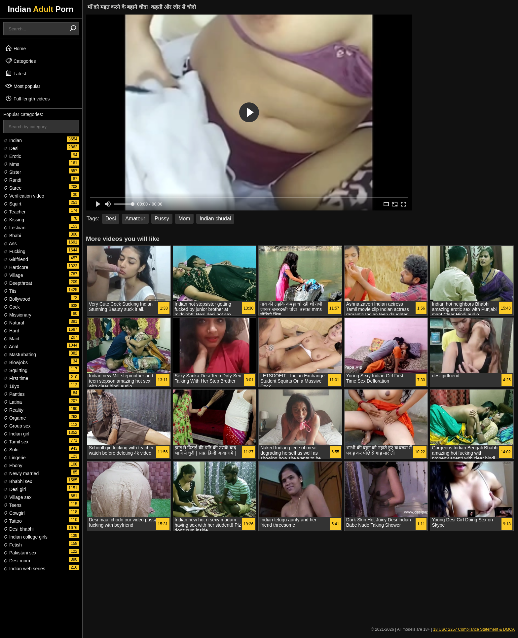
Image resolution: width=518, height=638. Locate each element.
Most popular (22, 86)
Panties (14, 394)
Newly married (21, 473)
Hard (11, 330)
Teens (12, 505)
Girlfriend (15, 259)
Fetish (12, 544)
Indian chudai (215, 218)
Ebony (12, 465)
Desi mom (16, 560)
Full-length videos (27, 98)
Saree (12, 188)
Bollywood (16, 299)
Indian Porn (40, 9)
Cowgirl (14, 513)
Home (15, 48)
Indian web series (24, 568)
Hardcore (15, 267)
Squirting (15, 370)
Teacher (14, 211)
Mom (184, 218)
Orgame (14, 418)
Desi (10, 148)
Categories (20, 60)
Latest (15, 73)
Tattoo (12, 521)
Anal (10, 346)
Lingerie (14, 457)
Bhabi (12, 235)
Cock (11, 307)
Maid (11, 338)
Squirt (12, 203)
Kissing (13, 219)
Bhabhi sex (17, 481)
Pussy (162, 218)
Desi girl (14, 489)
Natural (13, 322)
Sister (12, 172)
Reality (13, 410)
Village (13, 275)
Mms (11, 164)
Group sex (16, 426)
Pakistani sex (19, 552)
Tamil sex (15, 441)
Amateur (135, 218)
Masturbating (19, 354)
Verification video (23, 196)
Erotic (12, 156)
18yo (11, 386)
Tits (10, 291)
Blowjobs (15, 362)
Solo (10, 449)
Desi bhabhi (18, 529)
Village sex (17, 497)
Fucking (14, 251)
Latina (12, 402)
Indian (12, 140)
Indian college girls (25, 537)
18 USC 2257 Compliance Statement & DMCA (474, 629)
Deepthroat (17, 283)
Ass (10, 243)
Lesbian (14, 227)
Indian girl (16, 433)
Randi (12, 180)
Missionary (17, 315)
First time (15, 378)
